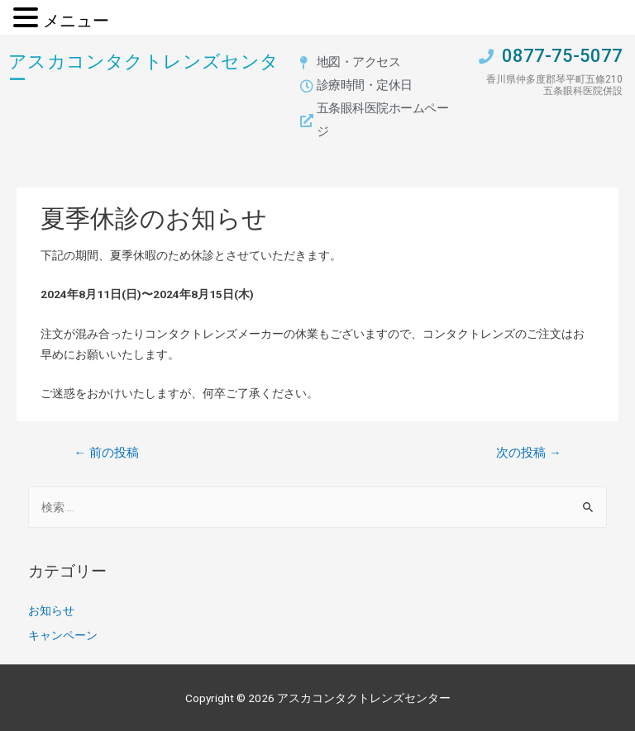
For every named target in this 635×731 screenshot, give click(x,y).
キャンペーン (63, 635)
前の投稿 (106, 452)
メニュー (76, 21)
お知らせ (51, 610)
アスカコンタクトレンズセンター (143, 69)
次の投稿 (528, 452)
